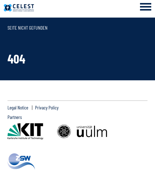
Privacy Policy (46, 107)
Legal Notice (18, 107)
